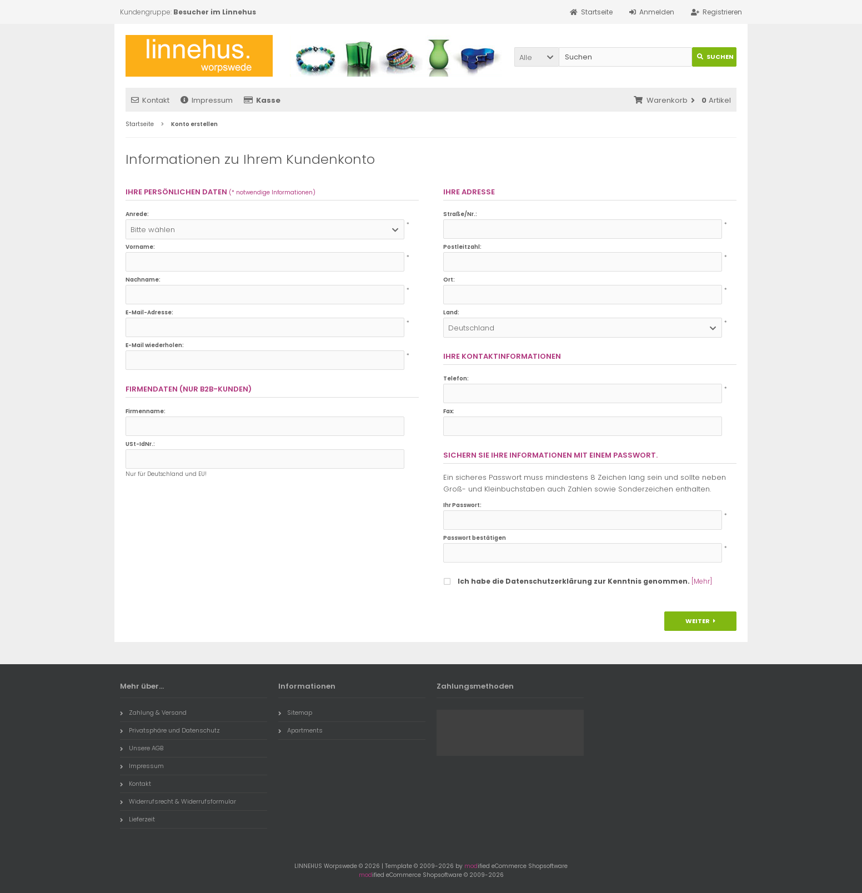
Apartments (300, 730)
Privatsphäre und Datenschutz (170, 730)
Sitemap (295, 712)
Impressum (207, 100)
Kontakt (150, 100)
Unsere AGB (141, 748)
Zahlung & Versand (153, 712)
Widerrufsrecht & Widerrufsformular (178, 801)
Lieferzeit (137, 819)
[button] (536, 57)
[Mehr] (701, 581)
